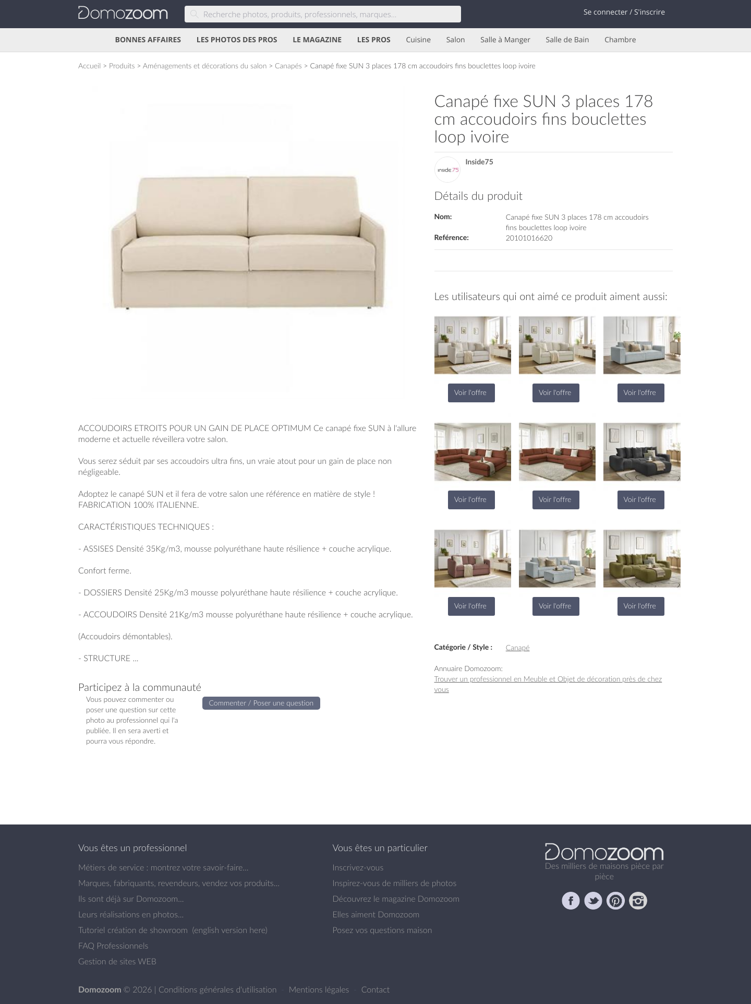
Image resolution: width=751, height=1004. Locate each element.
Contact (375, 989)
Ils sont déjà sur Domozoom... (131, 898)
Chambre (620, 40)
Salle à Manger (505, 40)
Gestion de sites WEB (117, 961)
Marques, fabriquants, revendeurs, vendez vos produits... (179, 883)
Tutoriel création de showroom (133, 930)
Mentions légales (320, 989)
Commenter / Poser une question (261, 703)
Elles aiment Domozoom (376, 914)
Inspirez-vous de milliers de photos (395, 883)
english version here (229, 930)
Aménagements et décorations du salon (205, 65)
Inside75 (479, 162)
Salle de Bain (567, 40)
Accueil (89, 65)
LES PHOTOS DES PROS (237, 40)
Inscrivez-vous (358, 867)
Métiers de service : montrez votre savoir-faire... (163, 867)
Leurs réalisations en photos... (131, 914)
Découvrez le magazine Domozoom (396, 898)
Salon (455, 40)
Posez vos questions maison (382, 930)
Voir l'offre (470, 392)
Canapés (288, 65)
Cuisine (418, 40)
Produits (122, 65)
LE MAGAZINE (317, 40)
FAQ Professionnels (113, 945)
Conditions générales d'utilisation (219, 989)
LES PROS (374, 40)
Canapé (518, 647)
